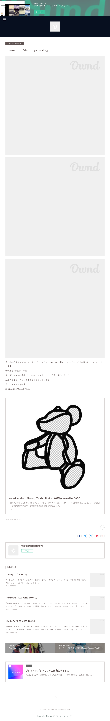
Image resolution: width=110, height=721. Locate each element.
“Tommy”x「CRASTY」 (16, 574)
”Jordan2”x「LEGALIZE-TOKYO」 (21, 598)
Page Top (55, 697)
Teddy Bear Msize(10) (12, 519)
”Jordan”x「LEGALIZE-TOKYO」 (21, 621)
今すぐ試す (39, 12)
